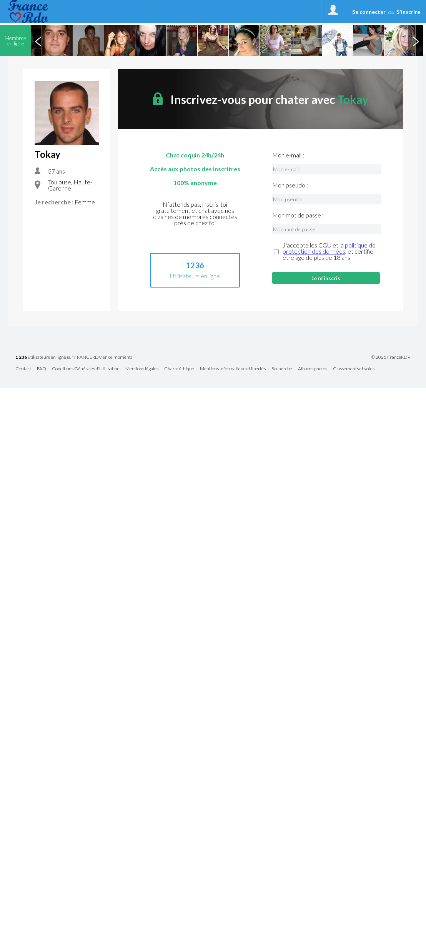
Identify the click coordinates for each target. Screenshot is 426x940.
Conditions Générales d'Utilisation (86, 368)
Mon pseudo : (290, 185)
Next (415, 40)
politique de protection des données (329, 248)
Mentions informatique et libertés (233, 368)
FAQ (41, 368)
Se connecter (369, 11)
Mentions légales (141, 368)
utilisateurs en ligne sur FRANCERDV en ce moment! (73, 357)
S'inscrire (408, 11)
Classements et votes (353, 368)
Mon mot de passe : (298, 215)
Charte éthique (179, 368)
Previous (38, 40)
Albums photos (312, 368)
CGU (324, 245)
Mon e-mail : (288, 155)
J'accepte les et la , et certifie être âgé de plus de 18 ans (329, 251)
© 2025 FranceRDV (391, 357)
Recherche (281, 368)
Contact (23, 368)
